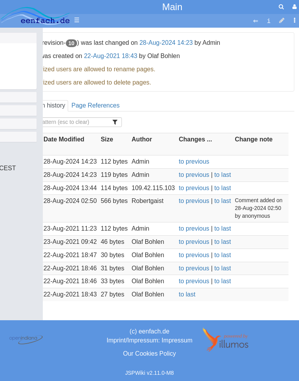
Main (172, 7)
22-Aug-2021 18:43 (110, 56)
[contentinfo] (268, 20)
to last (223, 174)
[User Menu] (293, 7)
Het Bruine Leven (33, 83)
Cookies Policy (155, 353)
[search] (281, 7)
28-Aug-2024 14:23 (166, 42)
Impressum (177, 340)
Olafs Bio (21, 48)
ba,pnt (17, 57)
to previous (194, 161)
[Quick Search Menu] (281, 7)
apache (35, 16)
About (17, 74)
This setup (23, 66)
